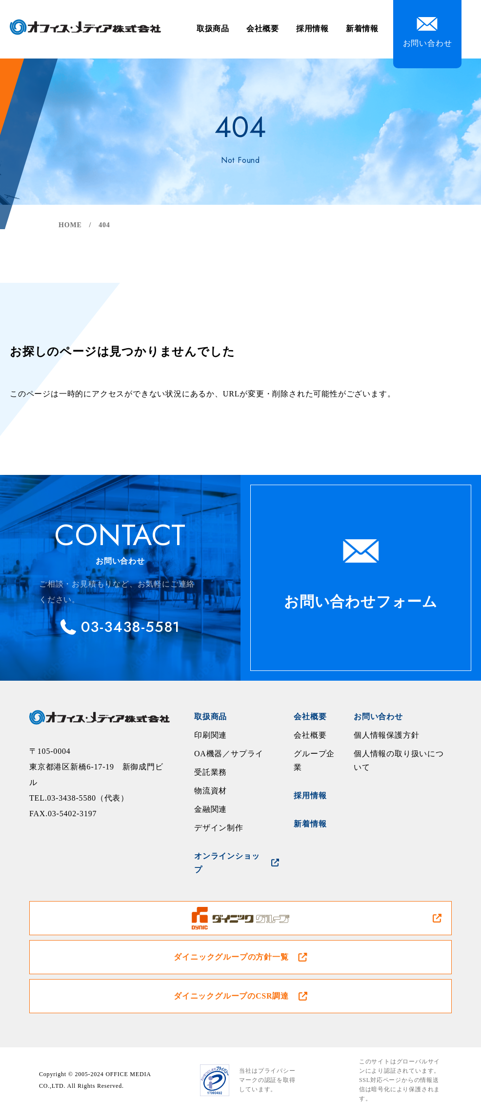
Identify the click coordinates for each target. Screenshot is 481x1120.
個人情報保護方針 (386, 735)
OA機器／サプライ (228, 753)
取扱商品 (213, 28)
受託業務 (210, 772)
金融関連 (210, 809)
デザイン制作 (218, 828)
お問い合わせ (378, 716)
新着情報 (362, 28)
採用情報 (312, 28)
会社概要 (262, 28)
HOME (70, 225)
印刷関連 (210, 735)
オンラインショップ (227, 863)
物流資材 (210, 790)
